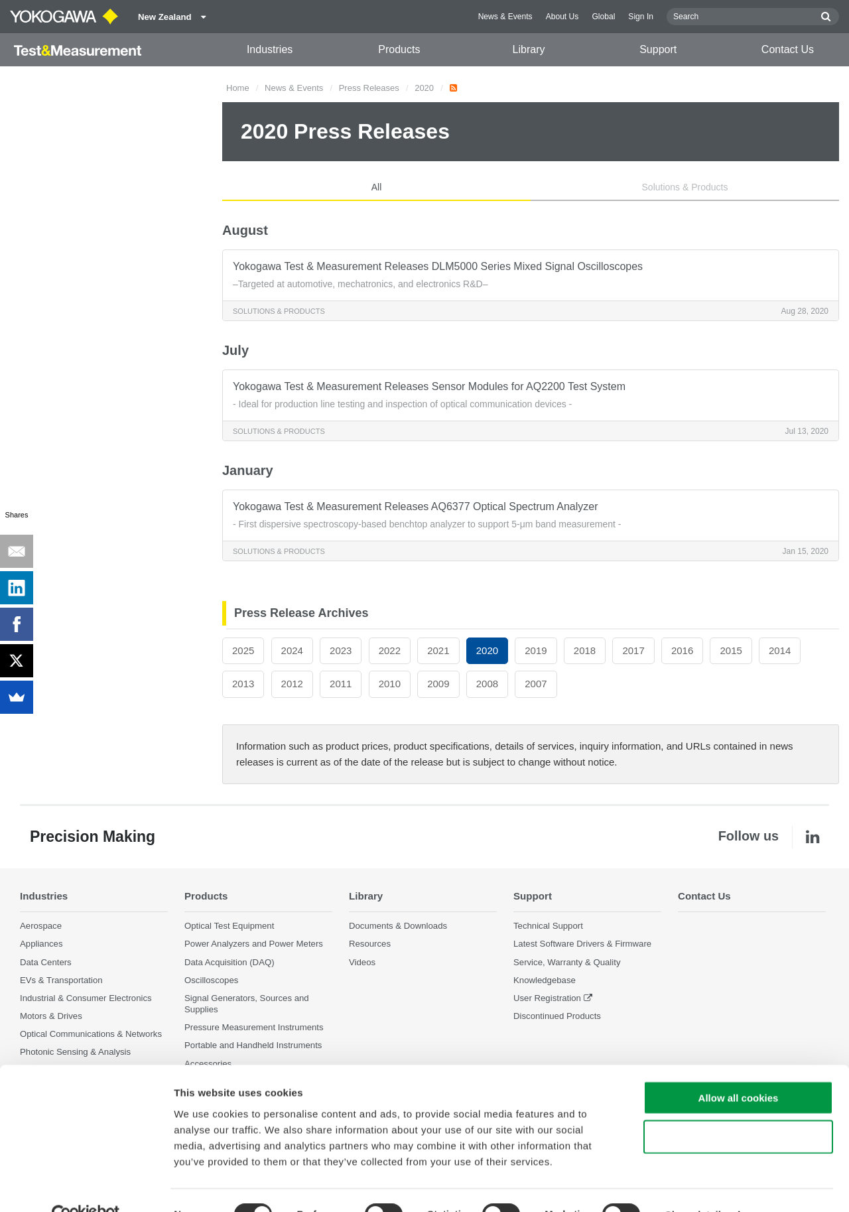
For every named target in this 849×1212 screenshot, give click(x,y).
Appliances (41, 944)
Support (658, 49)
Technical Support (548, 926)
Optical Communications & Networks (91, 1034)
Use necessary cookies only (738, 1108)
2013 (243, 683)
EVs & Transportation (61, 980)
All (376, 187)
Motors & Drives (51, 1016)
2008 (487, 683)
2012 (292, 683)
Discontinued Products (557, 1016)
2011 (341, 683)
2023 (341, 650)
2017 (633, 650)
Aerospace (41, 926)
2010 (390, 683)
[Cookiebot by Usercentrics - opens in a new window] (86, 1186)
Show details (696, 1185)
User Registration (547, 998)
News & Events (505, 16)
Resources (370, 944)
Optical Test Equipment (229, 926)
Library (529, 49)
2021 (438, 650)
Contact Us (787, 49)
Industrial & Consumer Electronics (86, 998)
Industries (270, 49)
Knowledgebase (544, 980)
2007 (536, 683)
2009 (438, 683)
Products (399, 49)
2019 (536, 650)
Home (237, 88)
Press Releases (369, 88)
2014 (780, 650)
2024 (292, 650)
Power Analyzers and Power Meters (253, 944)
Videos (362, 962)
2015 (731, 650)
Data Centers (46, 962)
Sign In (640, 16)
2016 (682, 650)
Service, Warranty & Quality (566, 962)
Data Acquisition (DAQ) (229, 962)
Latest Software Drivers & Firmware (582, 944)
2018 (585, 650)
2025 (243, 650)
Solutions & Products (685, 187)
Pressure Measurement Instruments (254, 1027)
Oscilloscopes (211, 980)
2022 (390, 650)
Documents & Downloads (398, 926)
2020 (424, 88)
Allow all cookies (738, 1069)
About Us (562, 16)
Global (603, 16)
